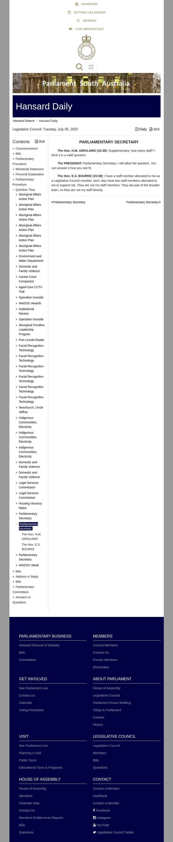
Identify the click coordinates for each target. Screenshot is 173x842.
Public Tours (27, 760)
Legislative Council (106, 695)
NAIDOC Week (29, 565)
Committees (27, 660)
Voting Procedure (31, 710)
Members (100, 753)
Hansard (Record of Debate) (39, 645)
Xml (154, 129)
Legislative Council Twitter (113, 832)
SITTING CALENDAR (86, 12)
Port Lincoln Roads (31, 340)
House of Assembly (106, 688)
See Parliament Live (33, 688)
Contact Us (101, 652)
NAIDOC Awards (30, 303)
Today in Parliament (107, 710)
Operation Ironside (31, 297)
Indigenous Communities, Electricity (28, 422)
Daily (141, 129)
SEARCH (86, 20)
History (98, 724)
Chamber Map (29, 803)
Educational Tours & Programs (40, 767)
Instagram (102, 817)
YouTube (101, 825)
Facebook (101, 810)
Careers (98, 717)
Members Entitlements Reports (41, 817)
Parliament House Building (112, 702)
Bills (22, 652)
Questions (100, 767)
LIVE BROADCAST (86, 29)
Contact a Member (106, 788)
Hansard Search (24, 121)
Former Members (105, 660)
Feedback (100, 796)
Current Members (105, 645)
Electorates (101, 667)
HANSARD (86, 4)
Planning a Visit (30, 753)
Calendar (25, 702)
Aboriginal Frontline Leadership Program (32, 329)
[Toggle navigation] (91, 67)
